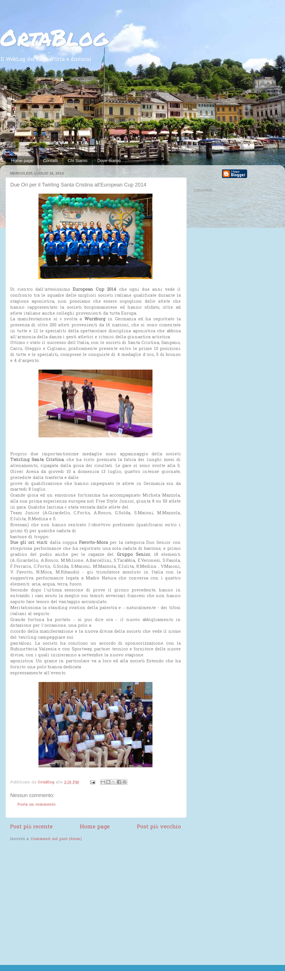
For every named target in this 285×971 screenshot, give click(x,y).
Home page (22, 160)
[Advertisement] (142, 113)
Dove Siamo (109, 160)
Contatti (50, 160)
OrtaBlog (54, 37)
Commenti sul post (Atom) (56, 839)
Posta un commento (36, 805)
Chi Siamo (77, 160)
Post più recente (31, 827)
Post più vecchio (159, 827)
